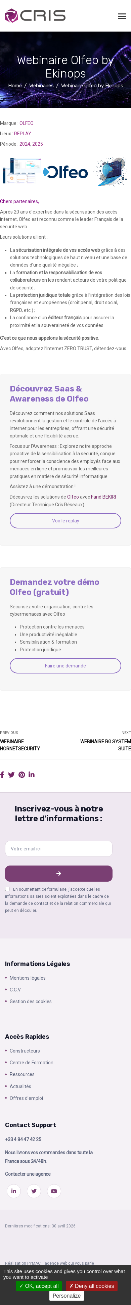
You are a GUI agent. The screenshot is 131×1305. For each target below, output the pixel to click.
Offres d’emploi (26, 1098)
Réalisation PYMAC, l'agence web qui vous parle (49, 1263)
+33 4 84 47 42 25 (23, 1139)
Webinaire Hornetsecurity (20, 745)
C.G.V (15, 989)
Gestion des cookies (31, 1001)
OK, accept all (38, 1286)
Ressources (22, 1074)
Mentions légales (28, 978)
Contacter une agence (28, 1174)
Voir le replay (65, 520)
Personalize (67, 1296)
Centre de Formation (31, 1062)
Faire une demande (65, 665)
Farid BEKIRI (103, 497)
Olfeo (73, 497)
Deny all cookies (91, 1286)
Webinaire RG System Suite (105, 745)
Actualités (20, 1086)
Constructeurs (25, 1051)
